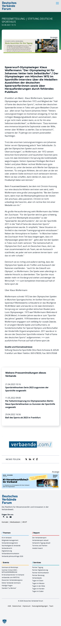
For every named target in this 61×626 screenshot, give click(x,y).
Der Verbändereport (39, 538)
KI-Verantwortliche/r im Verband (13, 575)
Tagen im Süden (38, 591)
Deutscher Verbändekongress (12, 580)
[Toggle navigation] (57, 3)
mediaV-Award (37, 548)
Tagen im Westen (38, 583)
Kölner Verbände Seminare (11, 583)
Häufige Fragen (7, 585)
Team (51, 606)
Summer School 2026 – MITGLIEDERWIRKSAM (10, 571)
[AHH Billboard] (31, 40)
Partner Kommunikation (40, 573)
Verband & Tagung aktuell (41, 543)
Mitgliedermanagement (10, 540)
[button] (4, 621)
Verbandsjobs (37, 578)
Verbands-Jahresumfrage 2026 (12, 556)
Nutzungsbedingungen (40, 606)
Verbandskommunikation (10, 553)
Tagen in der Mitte (38, 586)
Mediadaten (15, 522)
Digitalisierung (7, 551)
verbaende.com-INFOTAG (11, 577)
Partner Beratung (38, 575)
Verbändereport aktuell (40, 540)
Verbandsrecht (7, 548)
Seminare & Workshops (10, 567)
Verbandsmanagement (10, 543)
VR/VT (24, 522)
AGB (9, 606)
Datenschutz (16, 606)
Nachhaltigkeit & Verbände (11, 546)
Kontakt (5, 522)
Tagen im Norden (38, 589)
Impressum (26, 606)
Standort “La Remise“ (9, 588)
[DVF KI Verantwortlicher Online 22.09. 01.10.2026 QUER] (30, 475)
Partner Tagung (37, 567)
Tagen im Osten (37, 581)
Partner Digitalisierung (40, 570)
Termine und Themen (39, 546)
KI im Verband (6, 538)
